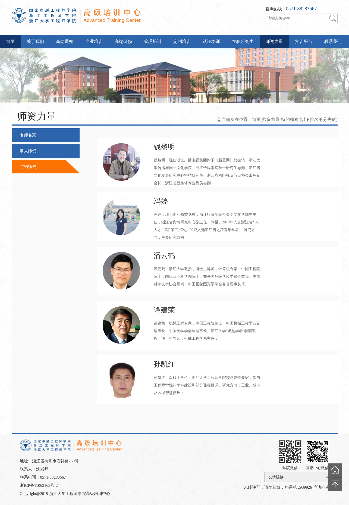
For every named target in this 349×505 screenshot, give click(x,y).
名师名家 (28, 135)
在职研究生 (243, 41)
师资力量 (274, 41)
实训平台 (303, 41)
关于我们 (35, 41)
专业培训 (94, 41)
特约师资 (28, 166)
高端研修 (123, 41)
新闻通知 (64, 41)
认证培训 (211, 41)
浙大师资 (28, 151)
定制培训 (182, 41)
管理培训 (152, 41)
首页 (10, 41)
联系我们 (333, 41)
